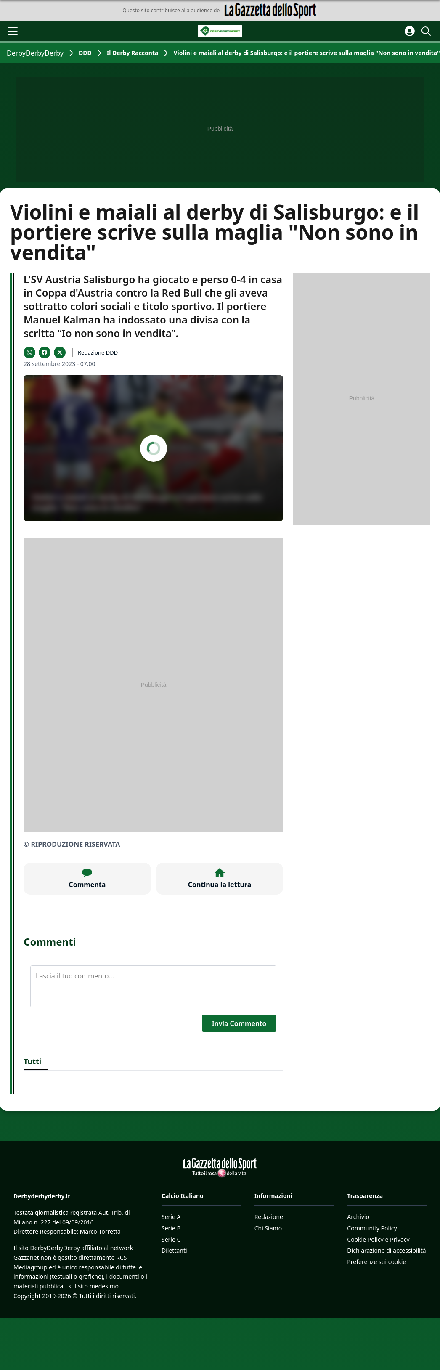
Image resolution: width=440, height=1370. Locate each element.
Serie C (171, 1239)
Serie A (171, 1217)
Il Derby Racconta (133, 53)
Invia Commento (239, 1023)
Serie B (171, 1228)
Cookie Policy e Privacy (378, 1239)
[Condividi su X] (60, 352)
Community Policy (372, 1228)
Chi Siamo (268, 1228)
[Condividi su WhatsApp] (29, 352)
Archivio (358, 1217)
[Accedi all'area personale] (410, 31)
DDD (85, 53)
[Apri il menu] (13, 31)
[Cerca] (427, 31)
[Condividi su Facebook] (44, 352)
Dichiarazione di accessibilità (386, 1250)
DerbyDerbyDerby (35, 53)
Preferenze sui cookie (376, 1262)
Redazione (268, 1217)
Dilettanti (174, 1250)
